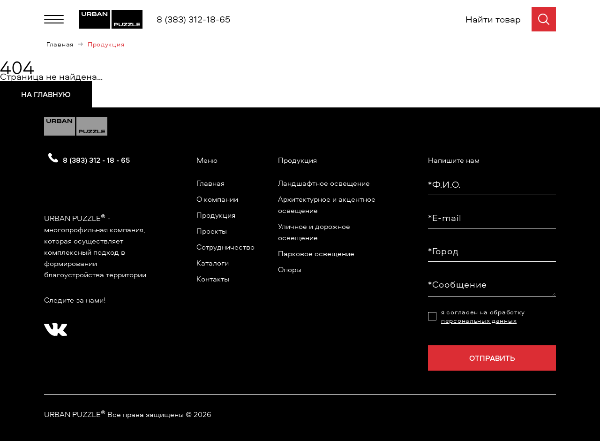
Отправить (492, 358)
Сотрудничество (225, 247)
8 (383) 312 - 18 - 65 (96, 160)
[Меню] (53, 19)
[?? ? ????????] (53, 326)
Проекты (211, 231)
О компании (217, 199)
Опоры (289, 269)
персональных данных (479, 320)
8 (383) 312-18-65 (193, 19)
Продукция (215, 215)
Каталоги (212, 263)
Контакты (212, 279)
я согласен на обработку (483, 316)
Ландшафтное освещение (324, 183)
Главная (60, 44)
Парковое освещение (316, 253)
